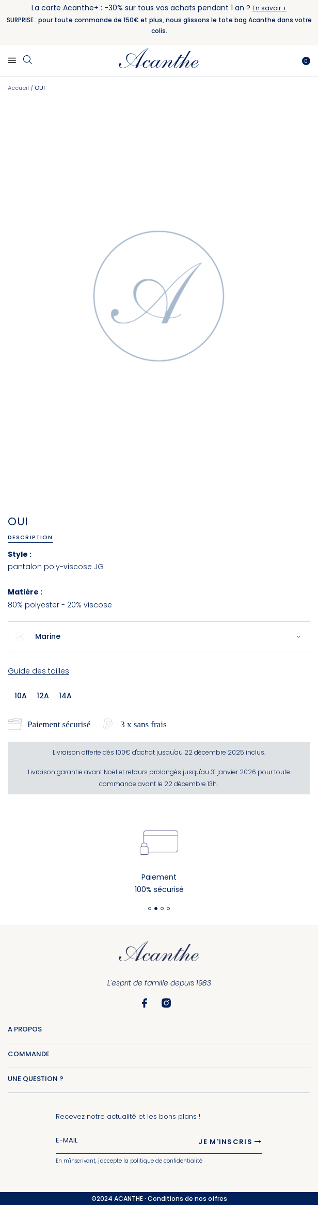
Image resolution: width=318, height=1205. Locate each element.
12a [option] (43, 696)
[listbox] (46, 695)
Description (30, 537)
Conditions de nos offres (187, 1198)
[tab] (34, 537)
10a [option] (20, 696)
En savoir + (269, 8)
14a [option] (65, 696)
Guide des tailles (38, 671)
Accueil (18, 88)
